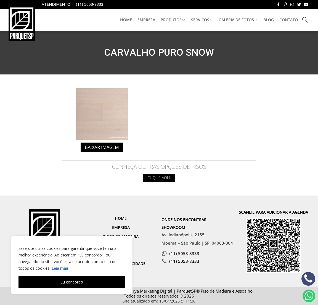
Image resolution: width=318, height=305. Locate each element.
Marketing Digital (156, 291)
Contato (288, 19)
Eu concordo (71, 282)
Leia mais (60, 268)
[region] (71, 265)
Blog (268, 19)
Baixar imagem (102, 147)
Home (126, 19)
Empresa (146, 19)
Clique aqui (159, 177)
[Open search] (305, 20)
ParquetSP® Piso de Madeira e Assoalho (215, 291)
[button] (173, 20)
